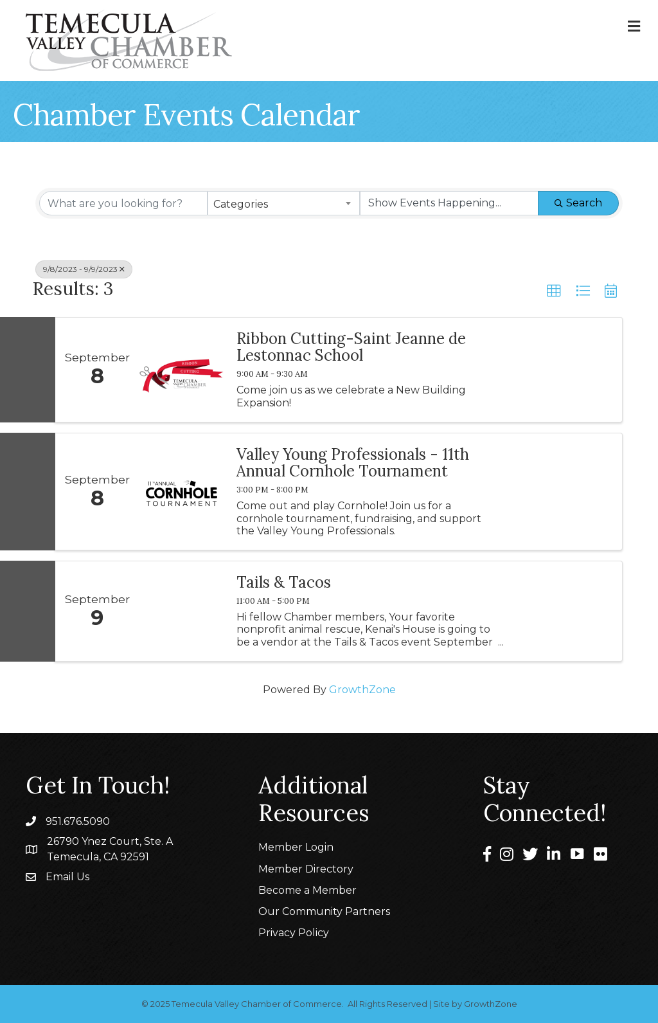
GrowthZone (362, 690)
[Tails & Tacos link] (181, 611)
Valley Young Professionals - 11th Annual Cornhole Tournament (352, 463)
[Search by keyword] (123, 203)
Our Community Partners (324, 911)
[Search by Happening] (449, 203)
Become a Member (307, 890)
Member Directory (305, 869)
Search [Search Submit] (578, 203)
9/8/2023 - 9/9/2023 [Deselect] (84, 269)
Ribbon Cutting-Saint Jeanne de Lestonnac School (351, 347)
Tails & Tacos (283, 582)
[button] (554, 291)
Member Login (295, 847)
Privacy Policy (293, 933)
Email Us (67, 877)
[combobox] (283, 203)
